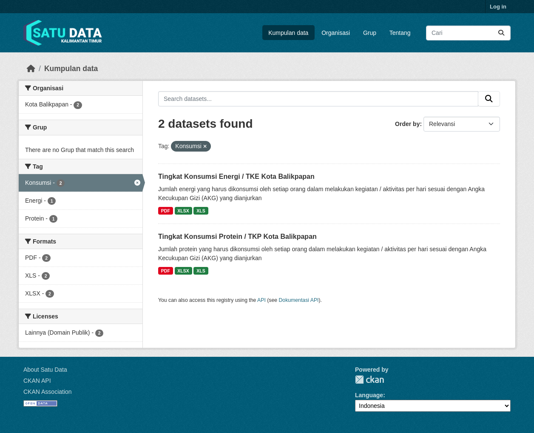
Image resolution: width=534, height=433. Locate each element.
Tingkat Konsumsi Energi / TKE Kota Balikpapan (236, 176)
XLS (200, 210)
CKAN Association (47, 391)
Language (369, 395)
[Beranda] (31, 68)
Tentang (400, 32)
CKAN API (37, 380)
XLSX (183, 210)
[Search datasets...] (468, 33)
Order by (407, 123)
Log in (498, 6)
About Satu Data (45, 369)
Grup (369, 32)
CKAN (369, 379)
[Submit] (501, 33)
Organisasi (335, 32)
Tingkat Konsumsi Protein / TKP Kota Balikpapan (237, 236)
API (261, 300)
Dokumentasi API (299, 300)
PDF (165, 210)
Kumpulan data (288, 32)
